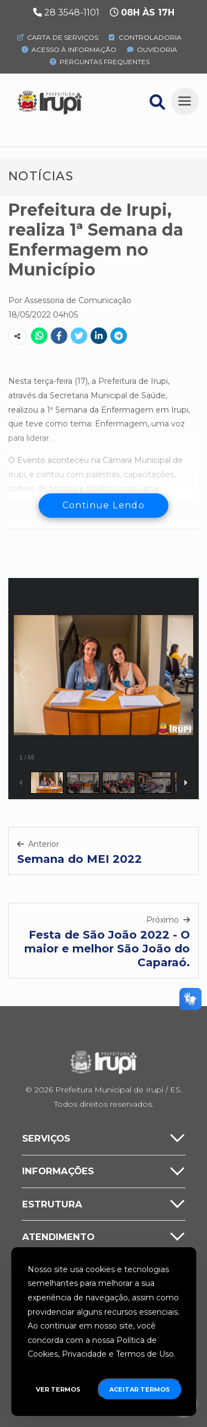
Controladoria (145, 37)
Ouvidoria (152, 49)
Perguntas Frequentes (100, 62)
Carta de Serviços (57, 37)
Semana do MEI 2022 (79, 859)
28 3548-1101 (71, 12)
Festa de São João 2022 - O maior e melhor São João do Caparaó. (107, 948)
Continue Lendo (103, 505)
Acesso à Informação (69, 49)
